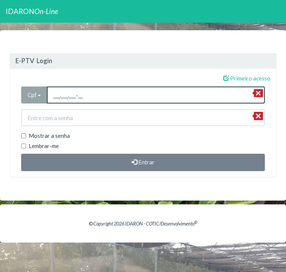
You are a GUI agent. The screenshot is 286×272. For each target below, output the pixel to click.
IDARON (32, 11)
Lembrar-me (40, 145)
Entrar (143, 162)
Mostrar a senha (45, 135)
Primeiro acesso (247, 78)
